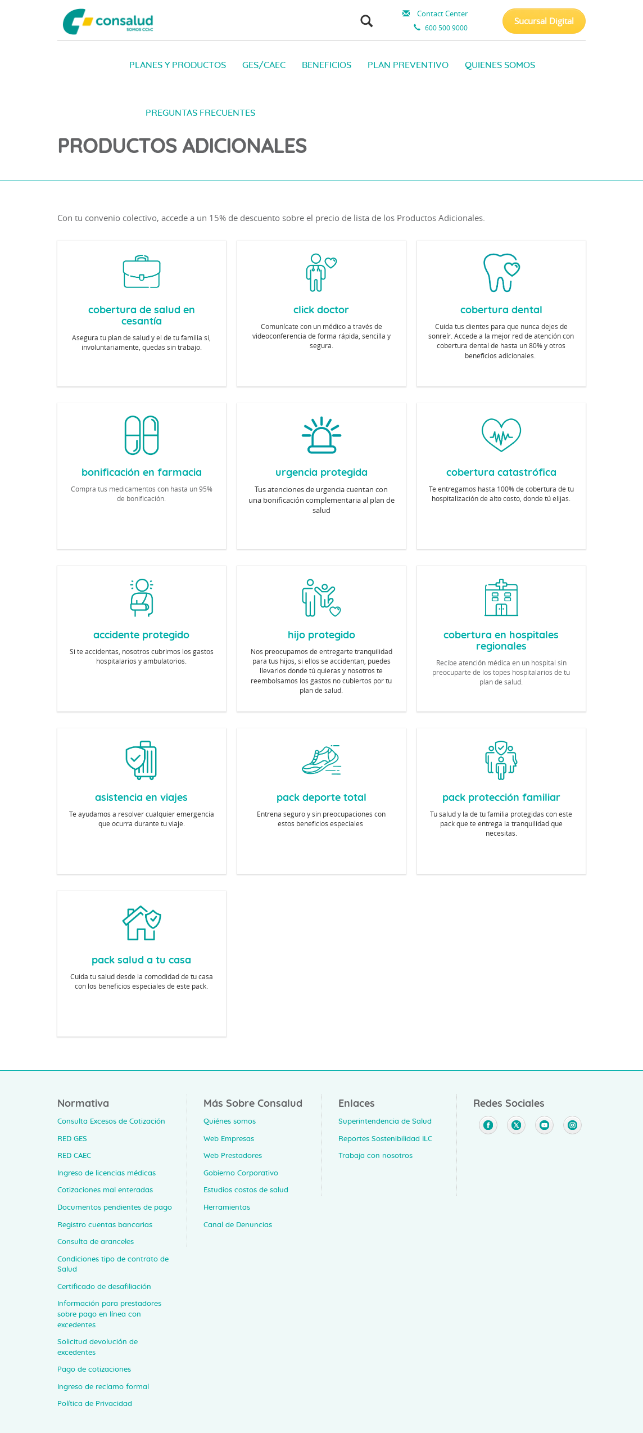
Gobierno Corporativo (240, 1173)
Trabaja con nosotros (375, 1156)
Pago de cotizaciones (94, 1369)
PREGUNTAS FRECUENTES (200, 113)
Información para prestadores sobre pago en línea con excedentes (109, 1314)
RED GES (72, 1139)
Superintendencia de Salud (385, 1121)
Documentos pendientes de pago (114, 1207)
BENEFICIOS (326, 65)
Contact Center (434, 13)
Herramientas (226, 1207)
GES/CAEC (264, 65)
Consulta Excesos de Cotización (111, 1121)
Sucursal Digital (544, 20)
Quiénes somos (229, 1121)
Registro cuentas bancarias (104, 1225)
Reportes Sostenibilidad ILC (385, 1139)
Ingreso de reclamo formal (103, 1387)
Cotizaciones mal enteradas (105, 1190)
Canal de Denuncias (237, 1225)
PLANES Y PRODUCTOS (177, 65)
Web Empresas (228, 1139)
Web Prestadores (232, 1156)
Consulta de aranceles (95, 1242)
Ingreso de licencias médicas (106, 1173)
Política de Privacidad (94, 1404)
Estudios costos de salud (245, 1190)
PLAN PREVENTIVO (408, 65)
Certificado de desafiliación (104, 1287)
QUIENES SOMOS (500, 65)
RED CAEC (74, 1156)
